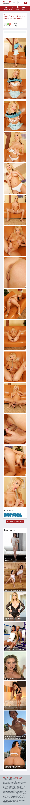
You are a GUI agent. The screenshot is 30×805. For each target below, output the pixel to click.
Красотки (8, 516)
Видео (17, 8)
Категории (11, 8)
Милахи (18, 514)
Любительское (9, 514)
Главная (6, 8)
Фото (23, 8)
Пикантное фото (8, 3)
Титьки (14, 516)
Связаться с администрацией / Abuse (12, 777)
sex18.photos (20, 778)
